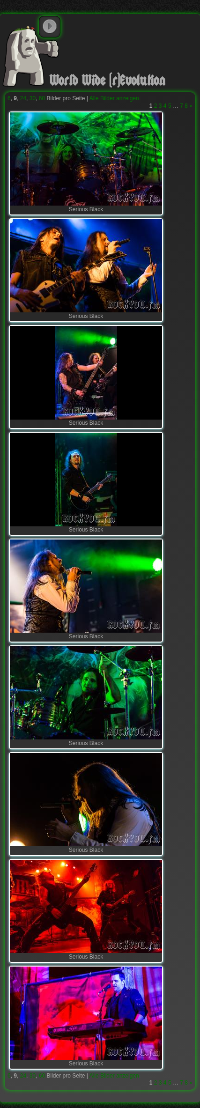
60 (42, 98)
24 (23, 98)
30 (33, 98)
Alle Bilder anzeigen (114, 98)
